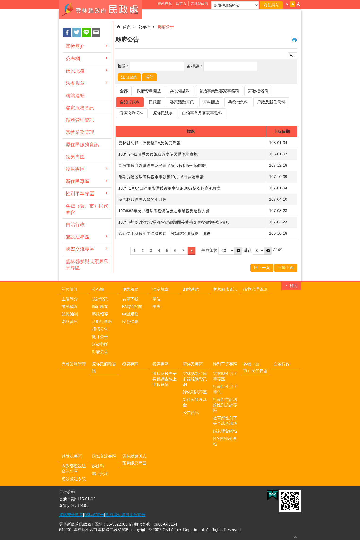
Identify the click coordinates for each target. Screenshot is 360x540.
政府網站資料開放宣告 (125, 515)
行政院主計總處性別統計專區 (225, 405)
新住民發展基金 (195, 402)
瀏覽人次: (68, 505)
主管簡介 (70, 299)
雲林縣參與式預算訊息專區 (87, 264)
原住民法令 (163, 113)
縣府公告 (166, 27)
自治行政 (75, 224)
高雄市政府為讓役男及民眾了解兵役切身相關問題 (162, 165)
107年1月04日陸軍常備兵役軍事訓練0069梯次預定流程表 (169, 188)
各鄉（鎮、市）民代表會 (87, 209)
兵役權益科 (180, 91)
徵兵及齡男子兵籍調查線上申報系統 (164, 379)
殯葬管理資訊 (80, 120)
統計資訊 (100, 299)
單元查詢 (292, 55)
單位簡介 (75, 46)
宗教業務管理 (80, 132)
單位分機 (67, 492)
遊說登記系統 (74, 479)
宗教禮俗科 (258, 91)
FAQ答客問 (132, 306)
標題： (124, 66)
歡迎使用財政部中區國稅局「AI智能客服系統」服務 (164, 233)
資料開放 (211, 102)
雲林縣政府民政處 (100, 9)
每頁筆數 (209, 250)
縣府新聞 (100, 306)
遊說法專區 (77, 236)
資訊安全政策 (71, 515)
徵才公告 (100, 337)
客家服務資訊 (80, 107)
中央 (156, 306)
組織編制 (70, 314)
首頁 (127, 27)
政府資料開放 (149, 91)
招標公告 (100, 329)
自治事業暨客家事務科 (219, 91)
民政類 (155, 102)
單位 (156, 299)
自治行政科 (130, 102)
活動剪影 (100, 344)
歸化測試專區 (195, 392)
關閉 (294, 286)
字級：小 (287, 4)
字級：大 (298, 4)
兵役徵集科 (238, 102)
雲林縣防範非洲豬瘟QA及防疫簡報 (149, 143)
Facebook (67, 32)
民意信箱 (130, 321)
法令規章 (75, 83)
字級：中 (292, 4)
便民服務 (75, 70)
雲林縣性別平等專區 (225, 376)
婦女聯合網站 (225, 431)
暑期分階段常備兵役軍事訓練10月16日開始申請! (161, 177)
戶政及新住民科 (271, 102)
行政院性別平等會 (225, 389)
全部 (124, 91)
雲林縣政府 (199, 3)
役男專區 (75, 156)
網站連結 (75, 95)
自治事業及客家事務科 (202, 113)
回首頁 (181, 3)
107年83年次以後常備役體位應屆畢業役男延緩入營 (164, 211)
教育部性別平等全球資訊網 (225, 421)
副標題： (195, 66)
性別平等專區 (80, 193)
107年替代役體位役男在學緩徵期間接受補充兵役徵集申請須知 (174, 222)
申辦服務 (130, 314)
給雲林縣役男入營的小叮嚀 (142, 199)
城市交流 (100, 473)
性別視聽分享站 (225, 441)
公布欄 (73, 58)
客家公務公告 (132, 113)
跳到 (247, 250)
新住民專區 (77, 181)
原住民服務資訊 (82, 144)
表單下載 (130, 299)
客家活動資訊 (182, 102)
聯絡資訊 (70, 321)
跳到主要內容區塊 (2, 2)
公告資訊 (191, 412)
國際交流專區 (80, 249)
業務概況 (70, 306)
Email (96, 32)
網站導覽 (165, 3)
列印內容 (294, 40)
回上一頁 (262, 267)
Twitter (76, 32)
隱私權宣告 (94, 515)
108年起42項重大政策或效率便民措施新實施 (158, 154)
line (86, 32)
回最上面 (295, 537)
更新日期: (68, 499)
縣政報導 (100, 314)
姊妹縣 (98, 466)
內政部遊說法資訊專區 (74, 469)
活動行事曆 (102, 321)
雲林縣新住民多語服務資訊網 (195, 379)
